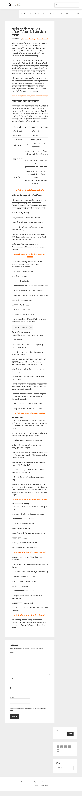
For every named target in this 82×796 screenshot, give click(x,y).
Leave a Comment (42, 39)
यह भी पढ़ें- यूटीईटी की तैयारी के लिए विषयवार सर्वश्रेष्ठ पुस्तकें (30, 557)
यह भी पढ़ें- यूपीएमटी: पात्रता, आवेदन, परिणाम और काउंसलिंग (30, 620)
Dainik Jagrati (15, 5)
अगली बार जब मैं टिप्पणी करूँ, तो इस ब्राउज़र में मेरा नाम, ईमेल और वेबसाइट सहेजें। (28, 715)
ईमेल (11, 693)
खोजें (57, 735)
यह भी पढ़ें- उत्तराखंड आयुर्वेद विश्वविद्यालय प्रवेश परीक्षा (30, 193)
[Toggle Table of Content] (30, 330)
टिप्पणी (12, 658)
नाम (11, 684)
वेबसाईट (12, 702)
